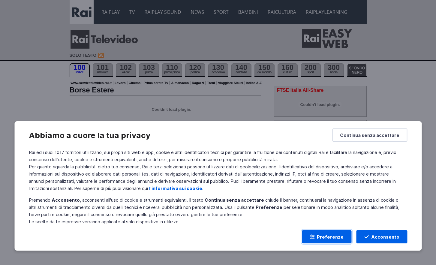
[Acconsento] (381, 236)
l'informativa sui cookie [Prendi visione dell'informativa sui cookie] (175, 188)
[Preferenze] (326, 236)
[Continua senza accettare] (369, 135)
